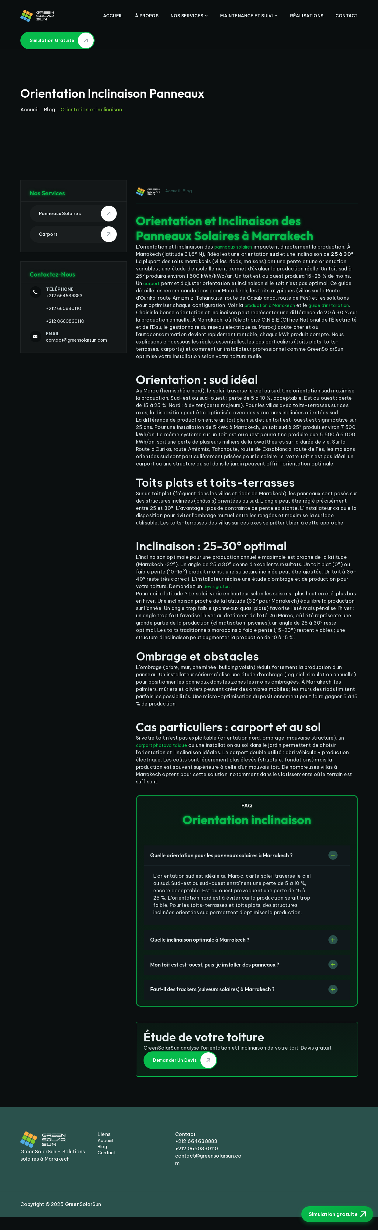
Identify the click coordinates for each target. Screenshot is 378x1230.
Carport (78, 234)
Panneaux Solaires (78, 213)
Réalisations (306, 16)
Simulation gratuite (62, 40)
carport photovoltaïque (165, 752)
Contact (346, 16)
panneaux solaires (236, 247)
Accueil (113, 16)
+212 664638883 (64, 295)
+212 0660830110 (65, 321)
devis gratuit (218, 594)
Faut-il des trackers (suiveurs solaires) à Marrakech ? (224, 1002)
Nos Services (187, 16)
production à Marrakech (273, 305)
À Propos (146, 16)
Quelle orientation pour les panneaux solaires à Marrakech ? (235, 863)
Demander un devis (184, 1074)
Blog (49, 109)
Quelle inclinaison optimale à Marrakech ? (210, 949)
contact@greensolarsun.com (76, 340)
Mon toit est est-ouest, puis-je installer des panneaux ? (227, 975)
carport (152, 283)
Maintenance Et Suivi (246, 16)
